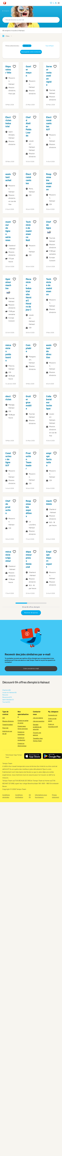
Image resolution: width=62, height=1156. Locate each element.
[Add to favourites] (14, 66)
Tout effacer (49, 46)
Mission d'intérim (8, 721)
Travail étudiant (7, 724)
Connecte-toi (52, 715)
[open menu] (59, 3)
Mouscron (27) (7, 697)
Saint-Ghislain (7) (8, 699)
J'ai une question (38, 721)
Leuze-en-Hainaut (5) (9, 692)
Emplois (6, 11)
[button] (30, 46)
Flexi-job (5, 728)
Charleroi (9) (6, 690)
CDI (3, 718)
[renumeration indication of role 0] (52, 3)
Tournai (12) (6, 702)
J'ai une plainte (38, 718)
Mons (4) (5, 695)
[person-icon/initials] (56, 3)
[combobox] (31, 20)
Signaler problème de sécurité (37, 727)
